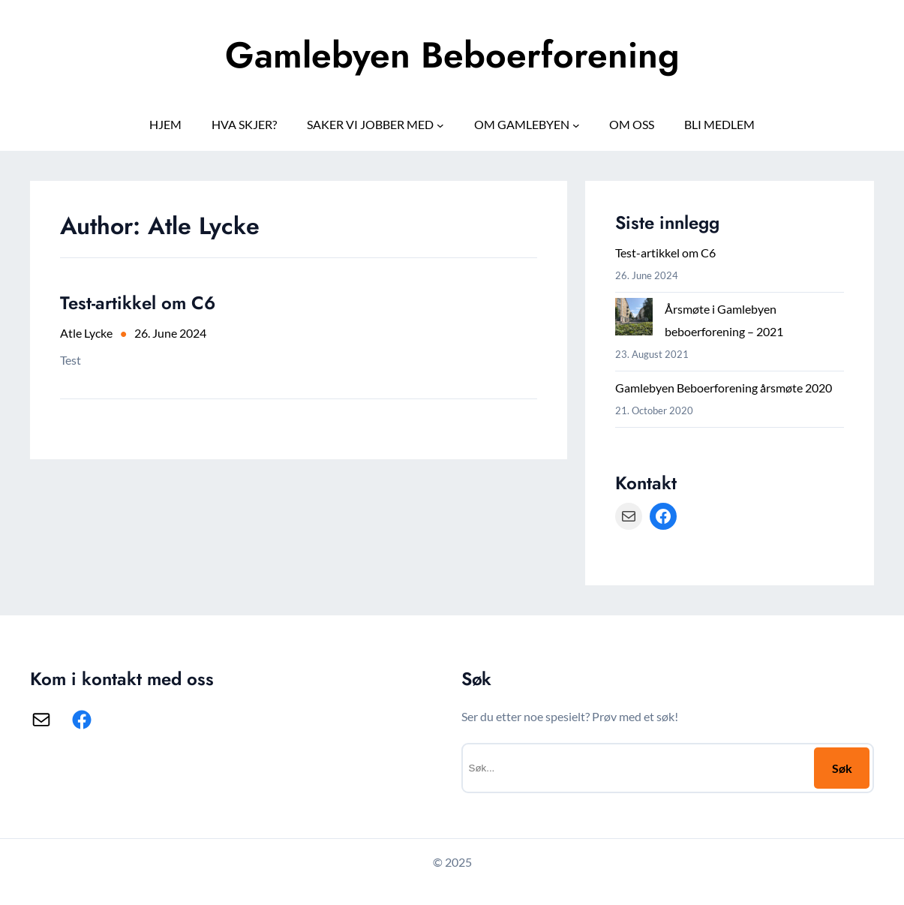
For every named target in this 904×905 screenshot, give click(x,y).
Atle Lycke (86, 333)
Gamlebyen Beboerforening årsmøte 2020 (723, 387)
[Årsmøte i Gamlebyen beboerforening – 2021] (634, 320)
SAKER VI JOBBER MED (370, 124)
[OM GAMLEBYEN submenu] (576, 124)
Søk (842, 768)
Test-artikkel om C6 (137, 302)
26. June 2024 (170, 333)
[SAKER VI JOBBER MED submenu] (440, 124)
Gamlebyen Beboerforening (452, 55)
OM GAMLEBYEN (521, 124)
